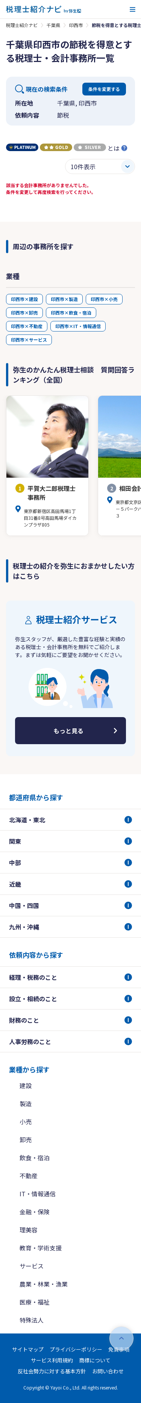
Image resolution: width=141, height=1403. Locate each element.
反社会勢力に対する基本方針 (52, 1371)
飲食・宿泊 (35, 1157)
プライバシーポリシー (76, 1349)
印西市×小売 (104, 299)
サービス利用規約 (52, 1360)
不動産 (29, 1175)
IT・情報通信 (38, 1193)
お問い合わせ (108, 1371)
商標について (95, 1360)
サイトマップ (28, 1349)
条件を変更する (104, 89)
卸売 (26, 1139)
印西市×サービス (29, 339)
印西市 (76, 25)
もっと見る (68, 730)
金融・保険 (35, 1211)
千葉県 (53, 25)
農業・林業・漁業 (44, 1283)
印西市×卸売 (24, 312)
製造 (26, 1103)
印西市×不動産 (26, 326)
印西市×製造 (64, 299)
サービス (32, 1265)
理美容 (29, 1229)
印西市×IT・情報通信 (78, 326)
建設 (26, 1085)
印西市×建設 (24, 299)
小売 (26, 1121)
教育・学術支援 (41, 1247)
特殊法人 (32, 1319)
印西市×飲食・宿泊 (71, 312)
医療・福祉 (35, 1301)
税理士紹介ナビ (22, 25)
